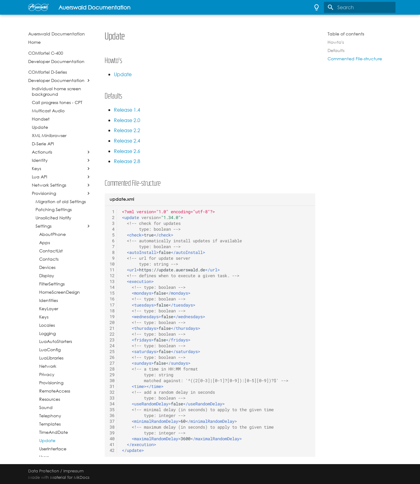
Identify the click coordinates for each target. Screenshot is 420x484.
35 (112, 409)
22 (112, 334)
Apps (44, 242)
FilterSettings (52, 284)
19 (112, 316)
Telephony (50, 416)
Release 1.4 (127, 110)
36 (112, 415)
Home (34, 42)
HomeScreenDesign (59, 292)
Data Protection (43, 471)
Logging (47, 333)
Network (47, 366)
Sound (46, 407)
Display (46, 275)
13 (112, 281)
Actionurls (42, 152)
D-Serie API (43, 144)
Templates (50, 424)
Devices (47, 267)
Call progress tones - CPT (57, 102)
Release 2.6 (127, 151)
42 (112, 450)
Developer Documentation (56, 61)
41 (112, 444)
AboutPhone (52, 234)
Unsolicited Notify (53, 218)
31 (112, 386)
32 (112, 392)
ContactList (51, 251)
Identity (40, 160)
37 (112, 421)
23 (112, 340)
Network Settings (49, 185)
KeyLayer (48, 308)
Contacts (48, 259)
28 (112, 369)
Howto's (336, 42)
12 (112, 275)
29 (112, 375)
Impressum (73, 471)
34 (112, 404)
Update (40, 127)
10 (112, 264)
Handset (41, 119)
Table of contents (346, 34)
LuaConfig (50, 349)
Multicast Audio (48, 111)
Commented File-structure (355, 58)
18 (112, 311)
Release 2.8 (127, 161)
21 (112, 328)
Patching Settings (54, 209)
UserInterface (52, 449)
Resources (49, 399)
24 (112, 345)
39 (112, 433)
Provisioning (44, 193)
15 (112, 293)
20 (112, 322)
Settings (43, 226)
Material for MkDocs (69, 477)
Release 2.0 (127, 120)
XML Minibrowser (49, 135)
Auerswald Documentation (56, 34)
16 (112, 299)
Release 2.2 (127, 130)
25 (112, 351)
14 (112, 287)
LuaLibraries (51, 358)
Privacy (46, 374)
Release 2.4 (127, 140)
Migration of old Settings (61, 201)
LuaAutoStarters (55, 341)
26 (112, 357)
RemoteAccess (54, 391)
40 (112, 438)
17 (112, 305)
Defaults (336, 50)
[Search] (360, 7)
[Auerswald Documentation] (38, 7)
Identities (48, 300)
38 (112, 427)
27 (112, 363)
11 (112, 270)
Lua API (39, 177)
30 (112, 380)
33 (112, 398)
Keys (36, 168)
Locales (47, 325)
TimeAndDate (53, 432)
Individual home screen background (56, 91)
